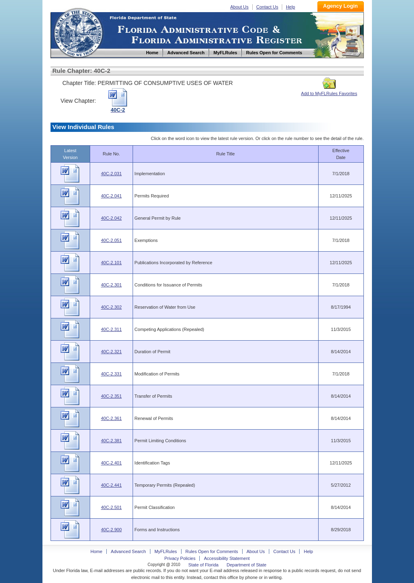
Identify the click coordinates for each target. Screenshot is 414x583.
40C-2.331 (111, 373)
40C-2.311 (111, 329)
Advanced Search (128, 551)
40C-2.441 (111, 485)
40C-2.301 (111, 284)
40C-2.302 (111, 307)
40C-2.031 (111, 173)
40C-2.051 (111, 240)
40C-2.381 (111, 440)
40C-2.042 (111, 218)
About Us (239, 6)
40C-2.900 (111, 529)
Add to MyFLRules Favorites (329, 91)
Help (290, 6)
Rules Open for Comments (212, 551)
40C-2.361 (111, 418)
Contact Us (267, 6)
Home (78, 31)
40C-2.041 (111, 195)
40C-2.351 (111, 396)
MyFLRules (165, 551)
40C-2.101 (111, 262)
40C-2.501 (111, 507)
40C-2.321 (111, 351)
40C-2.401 (111, 462)
